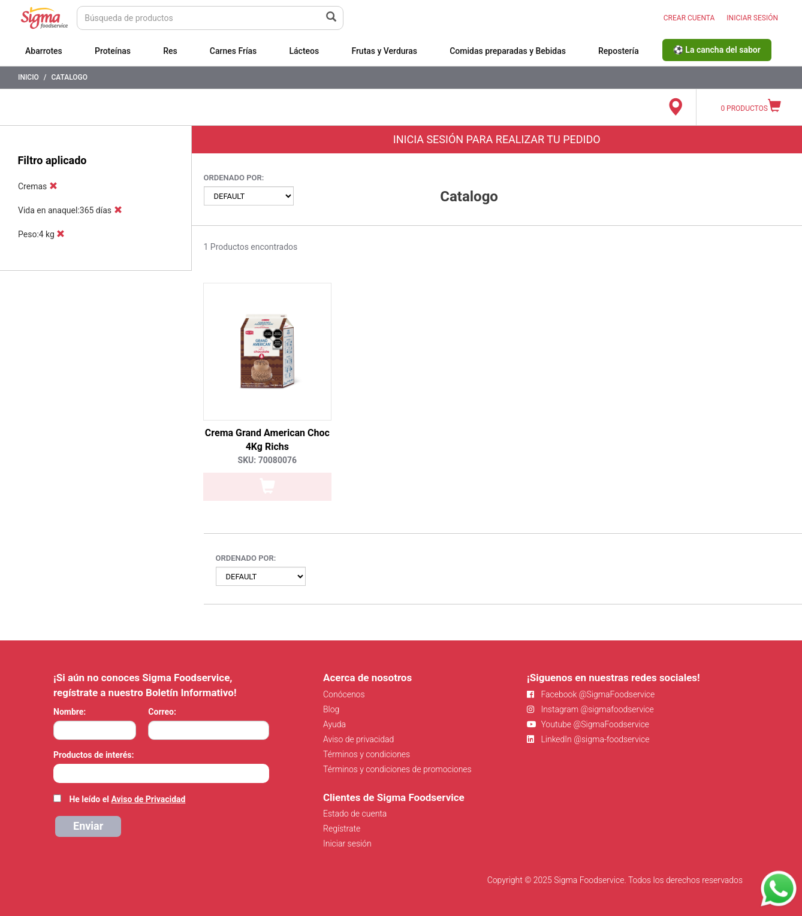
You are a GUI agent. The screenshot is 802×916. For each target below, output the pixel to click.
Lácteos (304, 51)
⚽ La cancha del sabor (717, 50)
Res (170, 51)
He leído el (127, 799)
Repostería (618, 51)
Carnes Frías (233, 51)
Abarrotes (43, 51)
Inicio (28, 77)
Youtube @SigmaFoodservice (588, 724)
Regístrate (341, 828)
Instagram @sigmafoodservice (590, 709)
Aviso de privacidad (358, 739)
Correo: (162, 712)
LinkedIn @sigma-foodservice (588, 739)
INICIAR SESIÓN (752, 18)
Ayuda (334, 724)
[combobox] (161, 773)
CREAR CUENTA (689, 18)
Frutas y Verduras (384, 51)
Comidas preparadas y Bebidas (508, 51)
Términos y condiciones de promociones (397, 769)
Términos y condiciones (366, 754)
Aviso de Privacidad (148, 799)
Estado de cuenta (355, 813)
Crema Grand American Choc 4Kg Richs (267, 439)
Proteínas (113, 51)
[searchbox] (59, 772)
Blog (331, 709)
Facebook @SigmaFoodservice (591, 694)
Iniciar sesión (347, 843)
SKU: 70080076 (267, 460)
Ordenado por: (234, 177)
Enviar (88, 826)
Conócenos (344, 694)
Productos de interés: (93, 755)
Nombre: (69, 712)
